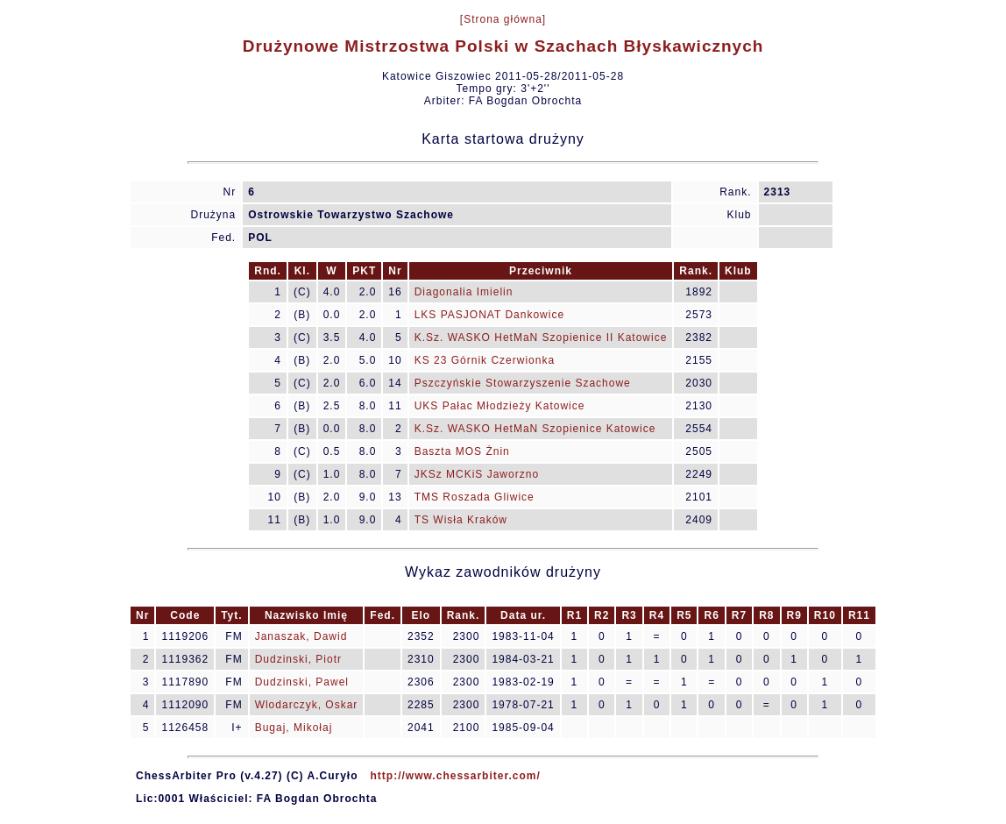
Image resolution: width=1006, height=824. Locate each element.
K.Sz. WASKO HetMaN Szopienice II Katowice (541, 337)
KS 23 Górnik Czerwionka (484, 360)
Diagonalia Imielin (464, 292)
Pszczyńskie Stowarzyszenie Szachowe (522, 383)
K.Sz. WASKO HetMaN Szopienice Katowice (535, 429)
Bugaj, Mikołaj (294, 727)
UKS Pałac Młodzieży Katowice (499, 406)
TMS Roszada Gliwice (474, 497)
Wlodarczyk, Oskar (306, 705)
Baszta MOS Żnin (462, 451)
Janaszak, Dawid (301, 636)
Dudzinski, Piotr (298, 659)
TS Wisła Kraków (460, 520)
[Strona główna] (503, 19)
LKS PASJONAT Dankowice (489, 315)
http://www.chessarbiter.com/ (456, 776)
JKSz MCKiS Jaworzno (476, 474)
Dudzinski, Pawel (302, 682)
